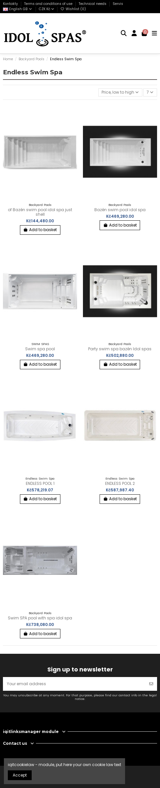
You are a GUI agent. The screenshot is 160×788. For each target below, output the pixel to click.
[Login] (134, 33)
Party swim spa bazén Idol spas (120, 349)
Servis (118, 3)
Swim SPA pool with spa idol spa (40, 618)
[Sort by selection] (120, 92)
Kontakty (11, 3)
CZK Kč (46, 9)
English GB (18, 9)
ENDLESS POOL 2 (120, 483)
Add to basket (40, 229)
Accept (20, 775)
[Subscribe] (151, 684)
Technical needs (93, 3)
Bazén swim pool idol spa (120, 209)
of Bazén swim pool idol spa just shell (40, 212)
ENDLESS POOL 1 (40, 483)
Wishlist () (73, 9)
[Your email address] (74, 684)
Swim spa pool (40, 349)
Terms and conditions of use (48, 3)
